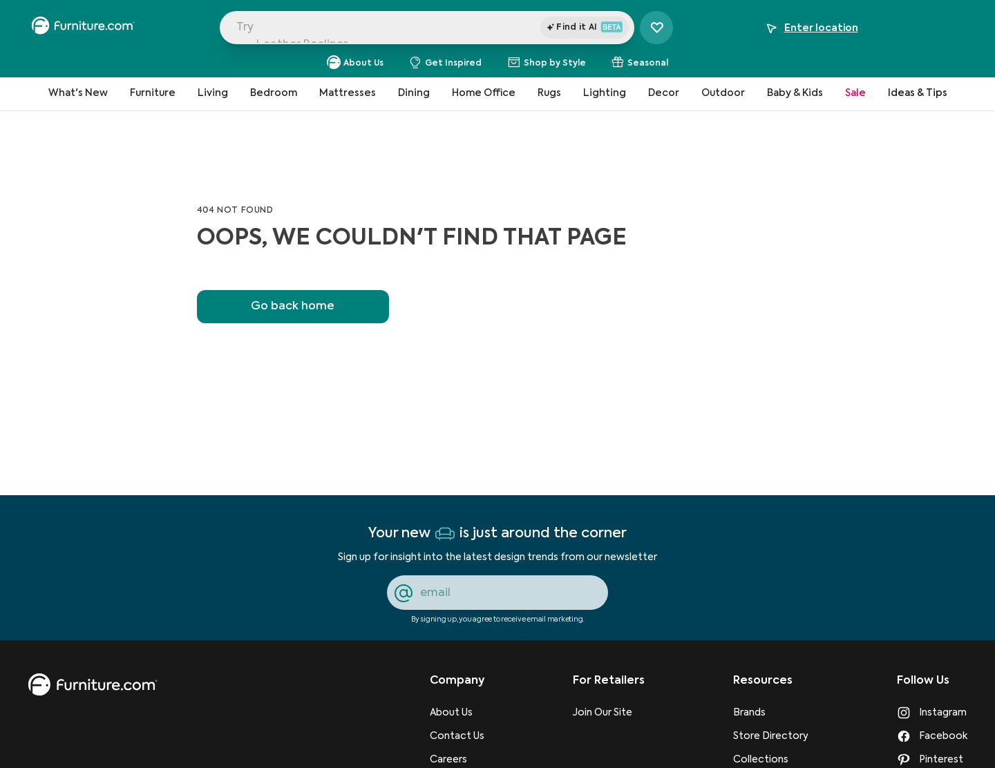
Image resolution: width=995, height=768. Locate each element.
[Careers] (457, 759)
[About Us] (457, 712)
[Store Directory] (770, 736)
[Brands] (770, 712)
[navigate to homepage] (83, 28)
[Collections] (770, 759)
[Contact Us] (457, 736)
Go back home (292, 306)
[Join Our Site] (609, 712)
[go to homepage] (93, 684)
